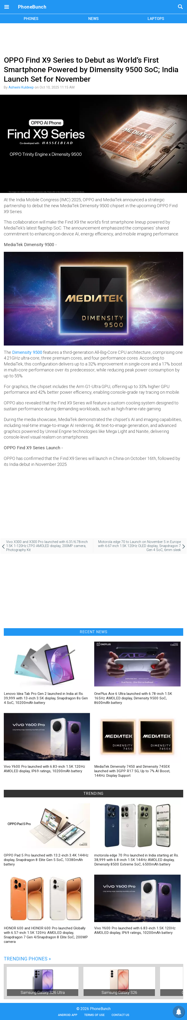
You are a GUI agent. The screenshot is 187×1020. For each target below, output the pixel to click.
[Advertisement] (93, 39)
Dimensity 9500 (27, 352)
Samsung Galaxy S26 (119, 992)
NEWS (93, 18)
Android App (67, 1015)
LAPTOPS (156, 18)
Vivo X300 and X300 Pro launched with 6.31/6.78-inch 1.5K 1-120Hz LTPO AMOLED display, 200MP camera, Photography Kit (47, 546)
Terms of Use (94, 1015)
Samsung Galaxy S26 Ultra (43, 992)
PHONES (31, 18)
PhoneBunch (32, 7)
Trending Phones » (27, 959)
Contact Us (120, 1015)
